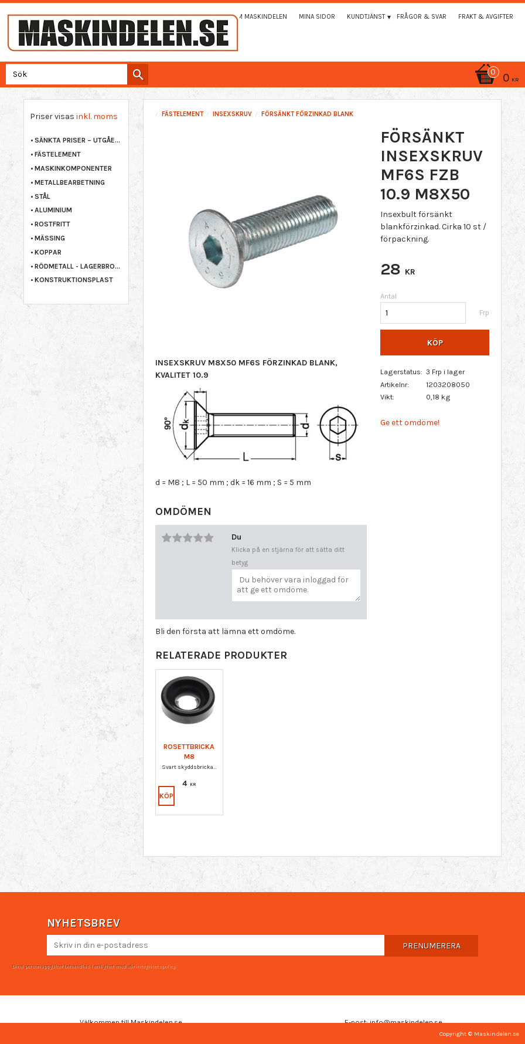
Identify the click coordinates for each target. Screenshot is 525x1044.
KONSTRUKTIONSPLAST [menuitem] (74, 280)
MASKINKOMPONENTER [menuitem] (73, 168)
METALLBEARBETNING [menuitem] (70, 182)
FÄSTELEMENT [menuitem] (58, 154)
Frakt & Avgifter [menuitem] (485, 17)
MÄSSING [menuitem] (50, 238)
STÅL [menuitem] (42, 196)
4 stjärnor (198, 538)
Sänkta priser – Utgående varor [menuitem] (78, 140)
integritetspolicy (155, 966)
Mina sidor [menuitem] (317, 17)
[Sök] (137, 74)
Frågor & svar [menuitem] (421, 17)
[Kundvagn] (495, 79)
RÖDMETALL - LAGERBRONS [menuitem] (78, 266)
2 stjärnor (177, 538)
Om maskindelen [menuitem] (260, 17)
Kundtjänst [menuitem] (366, 17)
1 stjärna (166, 538)
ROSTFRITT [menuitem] (52, 224)
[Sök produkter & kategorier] (75, 74)
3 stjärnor (187, 538)
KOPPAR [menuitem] (48, 252)
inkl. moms (97, 116)
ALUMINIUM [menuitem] (53, 210)
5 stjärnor (208, 538)
